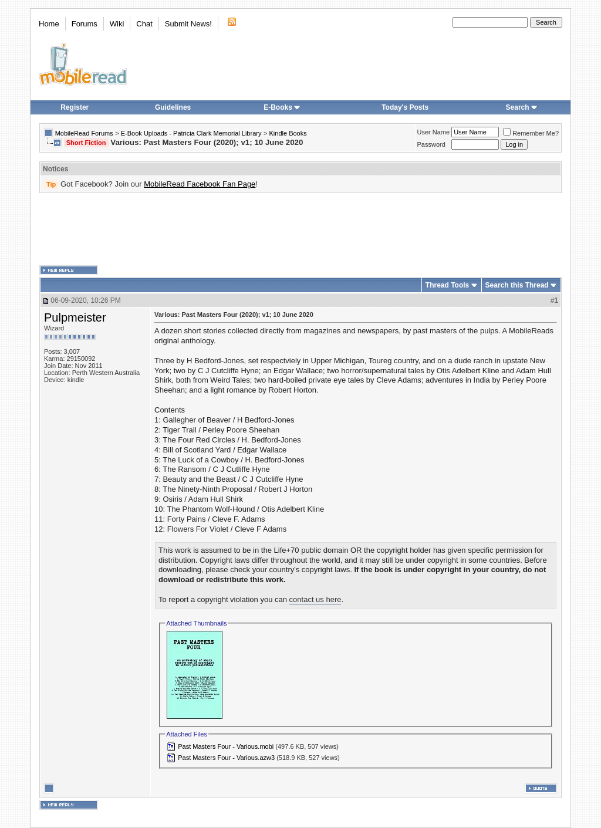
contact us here (315, 599)
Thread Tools (447, 285)
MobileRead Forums (84, 133)
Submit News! (188, 23)
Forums (84, 23)
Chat (144, 23)
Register (74, 107)
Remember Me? (531, 133)
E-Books (282, 107)
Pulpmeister (75, 317)
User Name (433, 132)
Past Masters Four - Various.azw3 (226, 757)
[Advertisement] (300, 229)
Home (49, 23)
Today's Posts (404, 107)
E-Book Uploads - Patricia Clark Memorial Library (191, 133)
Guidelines (173, 107)
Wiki (117, 23)
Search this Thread (517, 285)
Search (522, 107)
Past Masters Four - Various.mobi (226, 746)
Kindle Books (288, 133)
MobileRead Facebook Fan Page (199, 184)
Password (431, 144)
